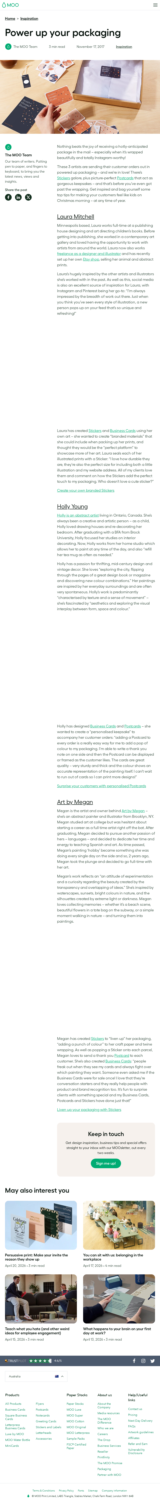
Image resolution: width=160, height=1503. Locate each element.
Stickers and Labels (48, 1427)
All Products (13, 1404)
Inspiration (29, 19)
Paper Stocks (75, 1404)
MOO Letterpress (78, 1433)
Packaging (104, 1469)
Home (10, 19)
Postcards (42, 1409)
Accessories (44, 1439)
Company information (114, 1490)
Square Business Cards (16, 1417)
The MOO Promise (110, 1463)
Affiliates (133, 1438)
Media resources (109, 1413)
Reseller (103, 1451)
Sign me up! (106, 1163)
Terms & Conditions (43, 1490)
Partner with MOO (109, 1475)
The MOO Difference (104, 1420)
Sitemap (93, 1490)
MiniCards (12, 1446)
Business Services (109, 1446)
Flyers (40, 1404)
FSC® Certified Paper (76, 1446)
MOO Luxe (74, 1409)
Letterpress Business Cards (15, 1426)
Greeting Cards (46, 1421)
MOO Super (75, 1415)
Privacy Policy (66, 1490)
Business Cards (15, 1409)
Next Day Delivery (140, 1421)
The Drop (104, 1440)
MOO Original (76, 1427)
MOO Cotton (75, 1421)
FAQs (131, 1426)
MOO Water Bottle (17, 1440)
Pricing (132, 1415)
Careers (103, 1434)
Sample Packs (76, 1439)
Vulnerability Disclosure (136, 1451)
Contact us (135, 1409)
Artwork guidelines (141, 1432)
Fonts (81, 1490)
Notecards (43, 1415)
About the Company (104, 1405)
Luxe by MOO (14, 1434)
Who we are (106, 1428)
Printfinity (104, 1457)
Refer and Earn (138, 1444)
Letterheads (43, 1433)
